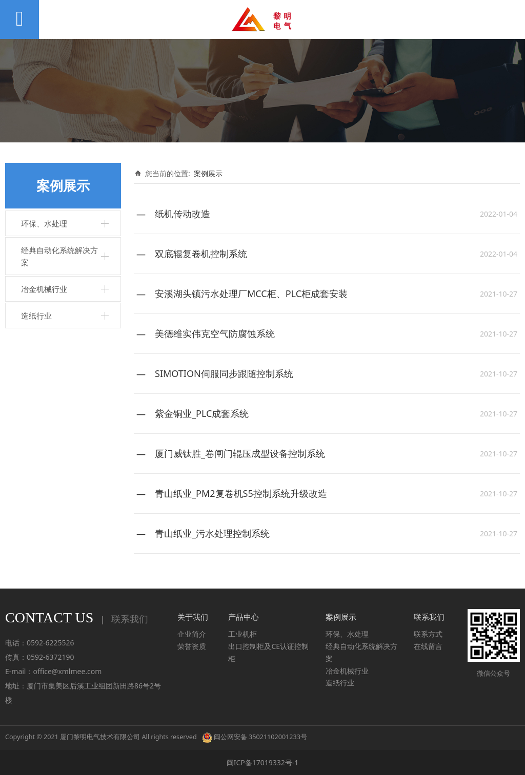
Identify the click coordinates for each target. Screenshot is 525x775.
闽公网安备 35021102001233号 (254, 736)
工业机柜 (242, 634)
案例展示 (208, 173)
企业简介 (191, 634)
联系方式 (428, 634)
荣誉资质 (191, 646)
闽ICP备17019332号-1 (263, 762)
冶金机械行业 (44, 289)
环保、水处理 (44, 223)
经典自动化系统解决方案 (59, 256)
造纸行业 (36, 315)
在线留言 (428, 646)
